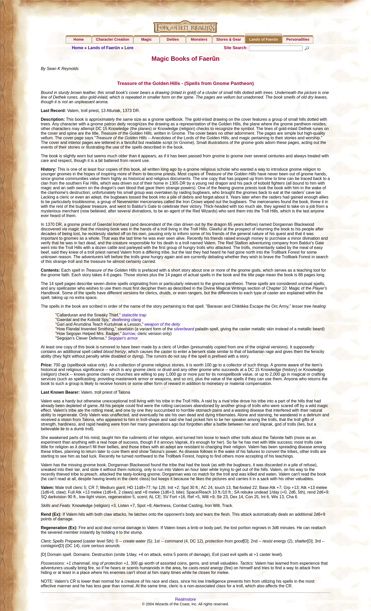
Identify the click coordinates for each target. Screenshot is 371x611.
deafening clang (126, 320)
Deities (173, 39)
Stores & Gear (228, 39)
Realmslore (185, 600)
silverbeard (184, 329)
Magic (146, 39)
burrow (129, 334)
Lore (128, 48)
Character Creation (112, 39)
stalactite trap (134, 315)
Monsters (199, 39)
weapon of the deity (162, 325)
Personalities (297, 39)
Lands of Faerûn (263, 39)
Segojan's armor (123, 339)
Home (78, 39)
